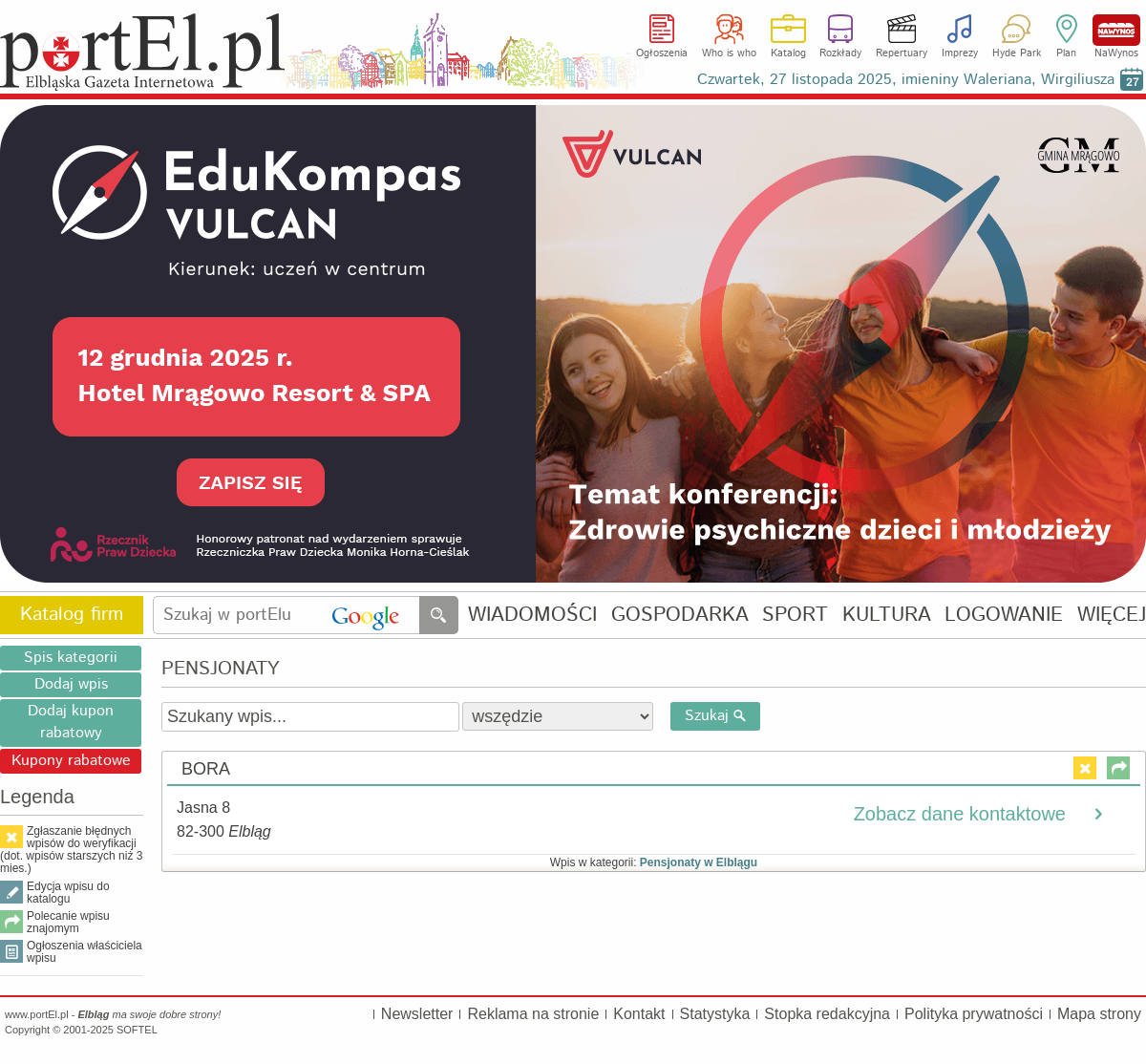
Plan (1066, 53)
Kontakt (639, 1014)
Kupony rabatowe (71, 761)
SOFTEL (137, 1029)
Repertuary (901, 53)
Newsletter (417, 1014)
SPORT (795, 615)
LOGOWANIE (1003, 615)
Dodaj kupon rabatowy (71, 722)
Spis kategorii (70, 658)
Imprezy (960, 53)
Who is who (729, 53)
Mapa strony (1099, 1014)
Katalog (788, 53)
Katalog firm (71, 614)
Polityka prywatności (973, 1014)
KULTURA (886, 615)
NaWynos (1116, 30)
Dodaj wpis (71, 684)
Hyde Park (1016, 53)
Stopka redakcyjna (827, 1014)
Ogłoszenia (662, 53)
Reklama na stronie (533, 1014)
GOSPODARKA (680, 615)
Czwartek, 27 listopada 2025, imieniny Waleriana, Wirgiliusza (905, 80)
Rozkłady (840, 53)
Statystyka (715, 1014)
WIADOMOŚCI (532, 615)
